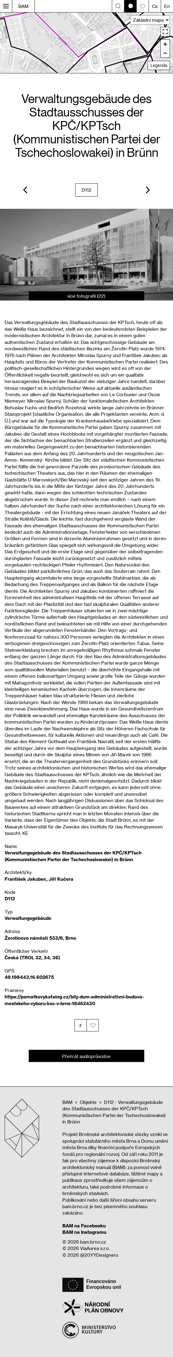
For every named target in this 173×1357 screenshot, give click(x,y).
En (167, 6)
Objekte (88, 1102)
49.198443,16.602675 (29, 977)
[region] (86, 42)
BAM (23, 6)
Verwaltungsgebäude (28, 918)
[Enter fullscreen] (165, 31)
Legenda (158, 65)
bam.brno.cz (93, 1242)
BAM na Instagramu (84, 1232)
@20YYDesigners (99, 1255)
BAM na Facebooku (84, 1225)
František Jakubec (25, 879)
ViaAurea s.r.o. (95, 1248)
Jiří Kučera (61, 879)
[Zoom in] (165, 44)
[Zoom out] (165, 53)
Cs (155, 6)
